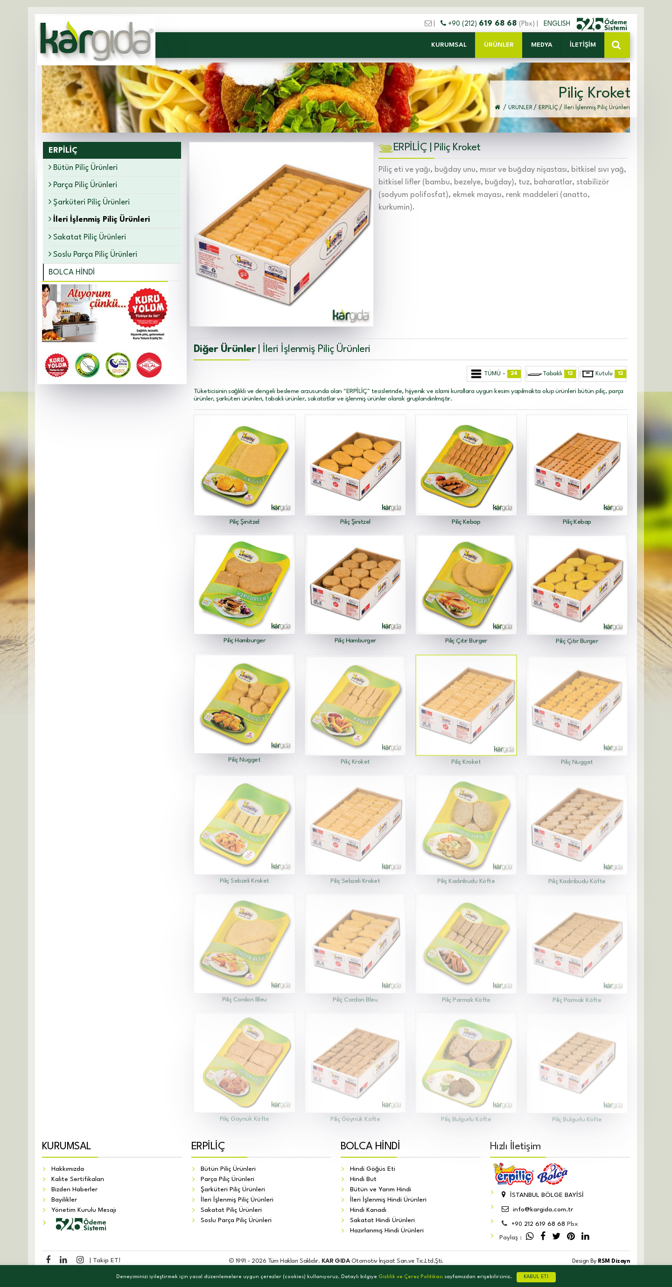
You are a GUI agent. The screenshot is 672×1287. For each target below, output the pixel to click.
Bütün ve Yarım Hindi (380, 1189)
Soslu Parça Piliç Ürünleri (93, 254)
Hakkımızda (67, 1169)
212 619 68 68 (538, 1224)
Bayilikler (64, 1199)
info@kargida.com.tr (536, 1209)
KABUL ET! (536, 1277)
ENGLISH (558, 24)
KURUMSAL (449, 45)
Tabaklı (550, 373)
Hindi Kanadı (368, 1210)
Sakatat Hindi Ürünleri (382, 1220)
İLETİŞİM (583, 45)
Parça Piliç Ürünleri (83, 184)
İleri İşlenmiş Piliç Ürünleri (237, 1199)
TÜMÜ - (494, 373)
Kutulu (603, 373)
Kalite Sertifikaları (77, 1179)
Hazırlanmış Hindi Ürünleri (387, 1230)
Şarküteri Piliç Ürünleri (89, 201)
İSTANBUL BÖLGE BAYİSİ (541, 1195)
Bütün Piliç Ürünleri (83, 167)
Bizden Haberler (74, 1189)
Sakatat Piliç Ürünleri (87, 236)
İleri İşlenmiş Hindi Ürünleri (388, 1199)
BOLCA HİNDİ (72, 272)
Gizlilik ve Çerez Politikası (410, 1277)
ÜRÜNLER (499, 45)
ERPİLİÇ (208, 1146)
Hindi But (363, 1179)
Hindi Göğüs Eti (372, 1169)
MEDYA (542, 45)
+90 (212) (480, 24)
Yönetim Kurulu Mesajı (83, 1210)
